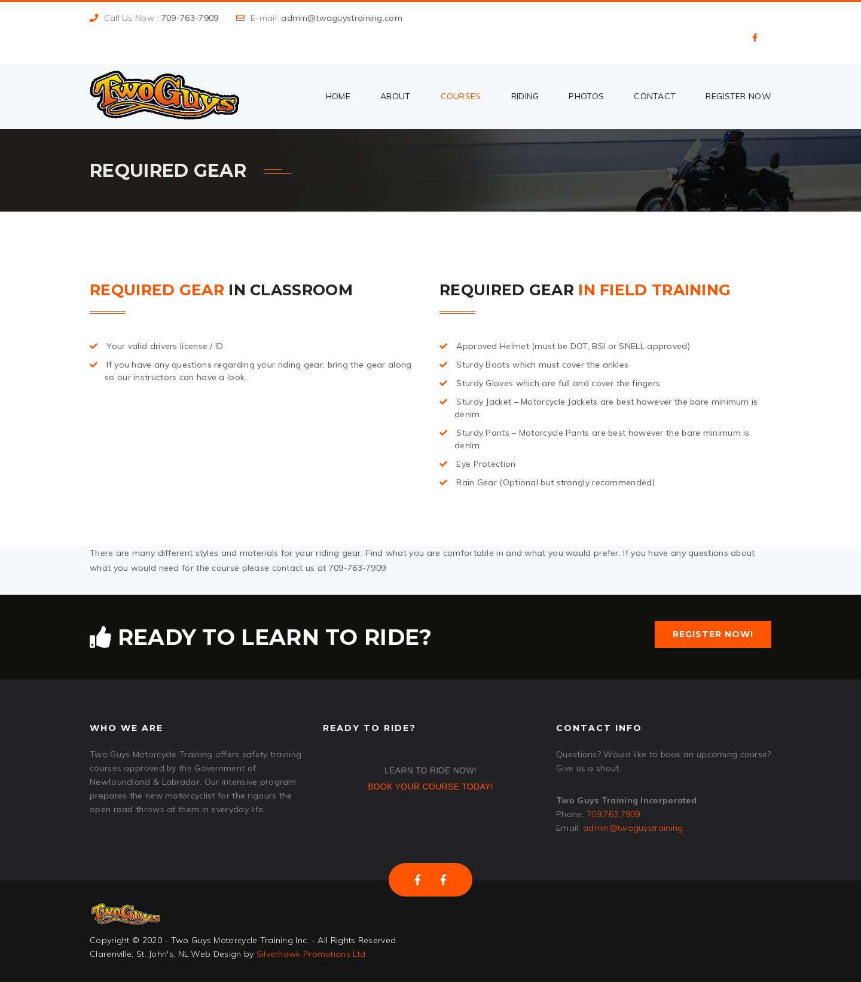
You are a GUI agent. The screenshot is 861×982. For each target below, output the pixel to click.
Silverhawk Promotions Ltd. (312, 954)
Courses (461, 96)
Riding (525, 96)
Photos (586, 96)
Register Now (738, 96)
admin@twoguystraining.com (341, 18)
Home (338, 96)
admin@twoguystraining (633, 827)
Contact (655, 96)
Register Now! (713, 634)
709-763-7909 (190, 18)
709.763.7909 (613, 814)
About (395, 96)
